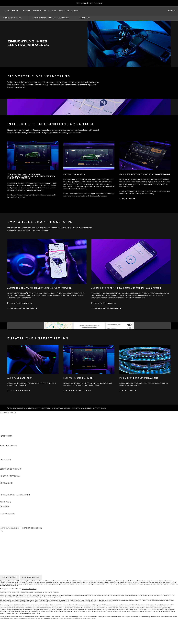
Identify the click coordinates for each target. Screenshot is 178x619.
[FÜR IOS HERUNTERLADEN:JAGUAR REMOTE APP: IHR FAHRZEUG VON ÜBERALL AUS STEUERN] (103, 303)
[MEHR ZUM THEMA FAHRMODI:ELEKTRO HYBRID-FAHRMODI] (77, 391)
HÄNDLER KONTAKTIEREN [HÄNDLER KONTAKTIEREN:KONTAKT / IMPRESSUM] (11, 481)
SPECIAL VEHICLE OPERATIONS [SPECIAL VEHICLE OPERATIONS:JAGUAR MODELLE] (13, 429)
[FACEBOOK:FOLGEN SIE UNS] (6, 523)
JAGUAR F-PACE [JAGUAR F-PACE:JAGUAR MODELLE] (7, 415)
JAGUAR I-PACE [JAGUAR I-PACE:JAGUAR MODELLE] (6, 420)
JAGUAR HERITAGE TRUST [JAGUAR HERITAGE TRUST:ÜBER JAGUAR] (11, 492)
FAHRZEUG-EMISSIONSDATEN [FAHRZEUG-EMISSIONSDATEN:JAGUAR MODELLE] (13, 431)
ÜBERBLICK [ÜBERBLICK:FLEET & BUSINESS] (5, 448)
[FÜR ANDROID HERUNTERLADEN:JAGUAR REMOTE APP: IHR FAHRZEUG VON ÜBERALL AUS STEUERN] (106, 308)
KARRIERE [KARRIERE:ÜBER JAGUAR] (4, 488)
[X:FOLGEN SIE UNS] (1, 525)
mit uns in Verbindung (118, 584)
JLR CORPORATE (7, 550)
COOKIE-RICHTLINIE (8, 545)
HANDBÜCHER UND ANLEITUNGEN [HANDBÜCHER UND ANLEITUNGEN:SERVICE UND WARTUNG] (15, 471)
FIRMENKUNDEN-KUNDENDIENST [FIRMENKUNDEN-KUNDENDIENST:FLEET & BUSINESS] (14, 455)
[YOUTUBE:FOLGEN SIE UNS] (5, 521)
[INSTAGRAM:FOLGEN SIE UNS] (6, 516)
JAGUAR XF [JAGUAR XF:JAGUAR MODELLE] (5, 427)
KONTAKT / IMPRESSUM (10, 536)
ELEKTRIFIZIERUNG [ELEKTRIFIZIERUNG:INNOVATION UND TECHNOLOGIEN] (8, 497)
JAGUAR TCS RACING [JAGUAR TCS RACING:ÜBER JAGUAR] (9, 490)
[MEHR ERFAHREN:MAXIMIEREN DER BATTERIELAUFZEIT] (127, 391)
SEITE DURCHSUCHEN (32, 528)
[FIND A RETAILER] (169, 10)
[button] (26, 10)
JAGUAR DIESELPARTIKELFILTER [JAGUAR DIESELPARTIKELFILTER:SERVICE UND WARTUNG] (14, 474)
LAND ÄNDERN (6, 533)
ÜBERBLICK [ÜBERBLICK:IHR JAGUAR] (5, 462)
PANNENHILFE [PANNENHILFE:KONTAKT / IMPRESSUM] (6, 478)
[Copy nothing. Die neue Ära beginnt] (89, 3)
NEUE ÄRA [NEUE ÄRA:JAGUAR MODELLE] (4, 434)
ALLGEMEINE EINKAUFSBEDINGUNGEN (17, 547)
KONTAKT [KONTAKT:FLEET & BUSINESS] (4, 457)
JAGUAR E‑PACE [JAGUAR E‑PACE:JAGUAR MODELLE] (7, 417)
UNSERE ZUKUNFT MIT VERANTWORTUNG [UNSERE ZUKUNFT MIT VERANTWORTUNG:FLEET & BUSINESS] (18, 452)
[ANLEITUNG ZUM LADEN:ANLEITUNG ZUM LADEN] (18, 391)
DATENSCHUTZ (6, 543)
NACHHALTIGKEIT (7, 511)
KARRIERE (4, 538)
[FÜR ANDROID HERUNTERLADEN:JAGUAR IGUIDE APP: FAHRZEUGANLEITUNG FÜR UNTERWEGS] (22, 308)
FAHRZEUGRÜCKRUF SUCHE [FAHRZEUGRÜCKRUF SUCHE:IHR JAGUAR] (12, 467)
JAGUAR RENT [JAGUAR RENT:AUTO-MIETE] (6, 504)
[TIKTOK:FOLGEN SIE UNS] (4, 518)
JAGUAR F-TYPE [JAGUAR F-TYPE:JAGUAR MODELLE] (7, 422)
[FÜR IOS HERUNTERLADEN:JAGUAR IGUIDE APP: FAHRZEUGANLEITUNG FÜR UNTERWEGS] (19, 303)
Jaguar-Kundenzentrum (29, 589)
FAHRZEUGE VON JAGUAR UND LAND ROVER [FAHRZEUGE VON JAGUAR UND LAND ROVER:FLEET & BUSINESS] (19, 450)
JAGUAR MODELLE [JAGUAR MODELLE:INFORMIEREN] (8, 438)
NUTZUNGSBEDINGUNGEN (11, 540)
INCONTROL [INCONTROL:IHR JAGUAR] (5, 464)
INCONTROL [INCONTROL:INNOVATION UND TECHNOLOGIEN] (5, 500)
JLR (1, 509)
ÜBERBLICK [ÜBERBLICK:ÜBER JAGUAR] (5, 485)
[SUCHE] (1, 530)
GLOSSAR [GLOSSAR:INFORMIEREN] (4, 441)
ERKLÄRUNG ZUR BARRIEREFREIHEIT (16, 552)
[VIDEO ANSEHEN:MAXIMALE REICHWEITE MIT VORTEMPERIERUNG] (127, 199)
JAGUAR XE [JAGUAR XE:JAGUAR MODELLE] (5, 424)
